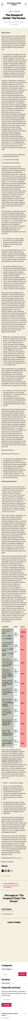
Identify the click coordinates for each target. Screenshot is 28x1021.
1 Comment (15, 24)
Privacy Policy (5, 1018)
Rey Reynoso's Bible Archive (14, 3)
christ (10, 11)
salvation (16, 11)
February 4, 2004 (19, 22)
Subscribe (6, 1004)
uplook (9, 22)
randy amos (7, 876)
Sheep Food (18, 858)
